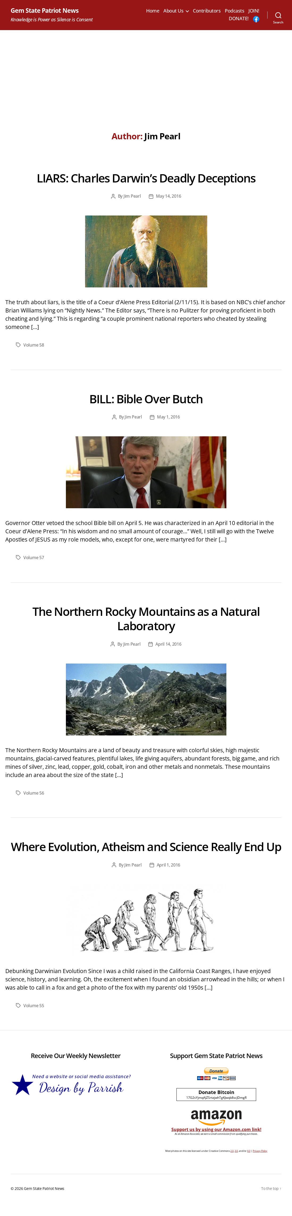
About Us (188, 11)
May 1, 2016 (168, 417)
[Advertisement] (146, 70)
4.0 (248, 1164)
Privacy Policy (260, 1164)
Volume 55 (33, 1019)
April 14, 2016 (168, 643)
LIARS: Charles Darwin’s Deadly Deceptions (146, 177)
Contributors (222, 11)
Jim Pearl (132, 196)
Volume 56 (33, 792)
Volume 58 (33, 345)
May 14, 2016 (168, 196)
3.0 (236, 1164)
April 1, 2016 (168, 878)
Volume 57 (33, 557)
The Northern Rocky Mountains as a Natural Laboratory (145, 618)
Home (167, 11)
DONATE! (239, 19)
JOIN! (219, 19)
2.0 (232, 1164)
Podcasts (249, 11)
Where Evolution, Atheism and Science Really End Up (146, 853)
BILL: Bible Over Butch (145, 398)
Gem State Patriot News (46, 10)
